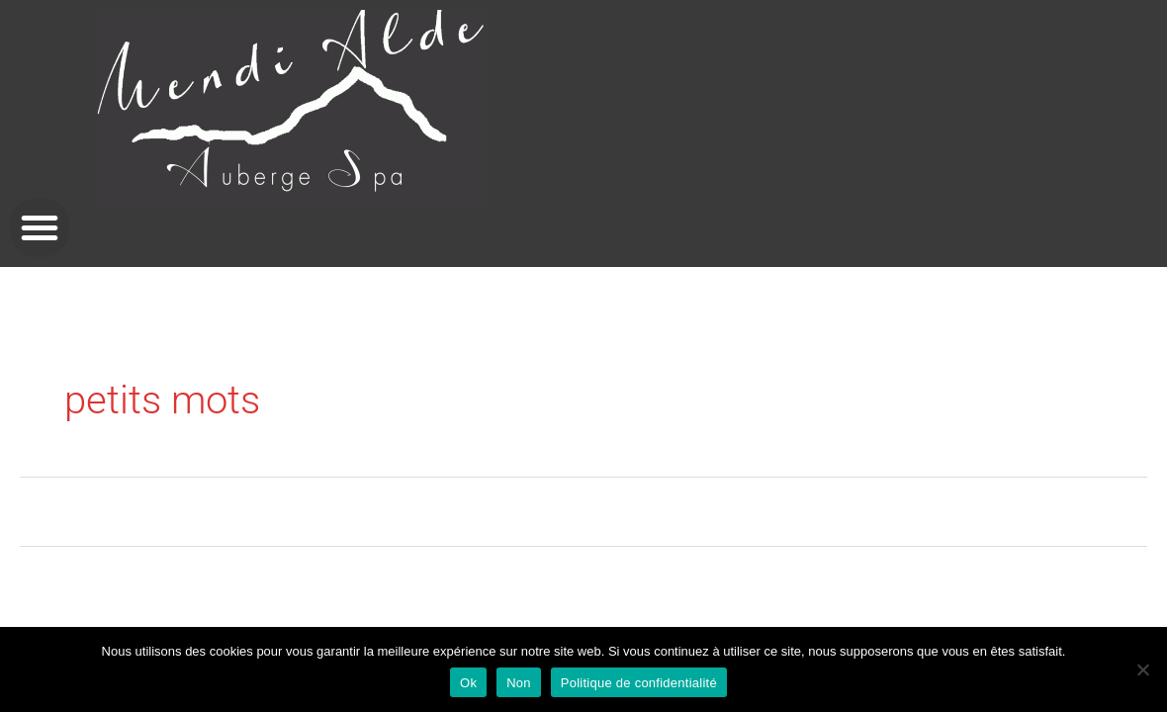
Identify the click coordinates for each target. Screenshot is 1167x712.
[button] (39, 227)
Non (518, 682)
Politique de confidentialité (639, 682)
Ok (468, 682)
